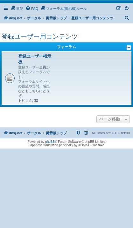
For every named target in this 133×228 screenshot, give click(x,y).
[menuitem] (16, 8)
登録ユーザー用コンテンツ (40, 36)
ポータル (34, 18)
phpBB (50, 141)
